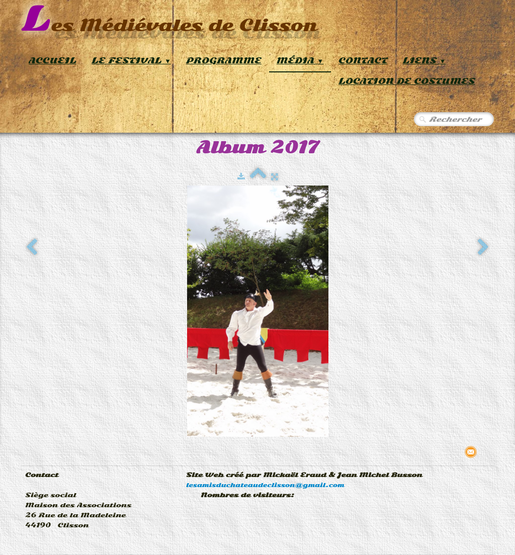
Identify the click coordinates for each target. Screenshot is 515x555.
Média (300, 60)
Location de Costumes (406, 81)
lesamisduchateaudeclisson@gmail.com (265, 485)
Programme (224, 60)
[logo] (169, 20)
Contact (363, 60)
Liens (424, 60)
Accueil (52, 60)
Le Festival (131, 60)
